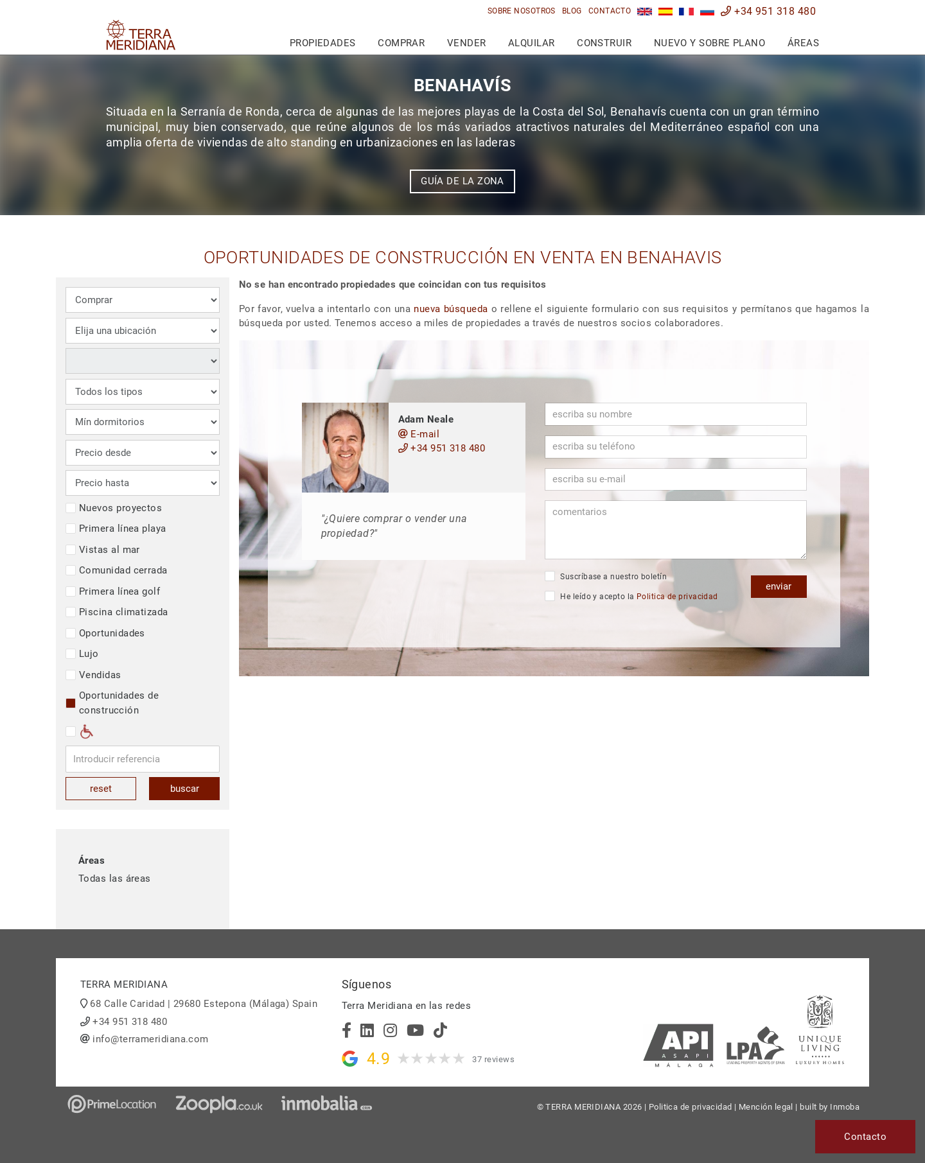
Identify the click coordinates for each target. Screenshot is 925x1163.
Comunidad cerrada (117, 570)
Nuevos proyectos (114, 508)
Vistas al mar (103, 549)
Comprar (401, 43)
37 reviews (493, 1059)
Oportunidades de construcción (112, 703)
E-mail (419, 434)
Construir (604, 43)
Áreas (803, 43)
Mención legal (766, 1107)
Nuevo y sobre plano (710, 43)
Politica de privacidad (677, 596)
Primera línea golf (113, 591)
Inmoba (844, 1107)
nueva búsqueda (451, 309)
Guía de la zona (462, 181)
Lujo (82, 654)
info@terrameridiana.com (150, 1039)
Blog (572, 10)
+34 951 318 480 (768, 11)
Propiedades (323, 43)
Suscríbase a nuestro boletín (606, 576)
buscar (184, 788)
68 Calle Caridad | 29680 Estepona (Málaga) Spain (203, 1004)
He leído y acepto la (631, 596)
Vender (466, 43)
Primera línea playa (116, 528)
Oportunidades (105, 633)
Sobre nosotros (522, 10)
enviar (778, 586)
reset (101, 788)
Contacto (609, 10)
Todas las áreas (114, 878)
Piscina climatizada (117, 612)
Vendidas (93, 675)
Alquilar (531, 43)
